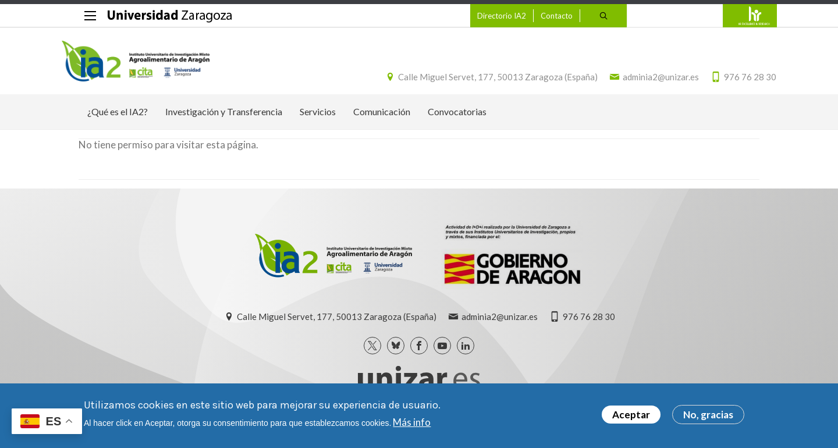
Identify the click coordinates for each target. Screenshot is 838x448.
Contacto (539, 15)
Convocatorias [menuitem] (457, 117)
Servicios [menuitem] (318, 117)
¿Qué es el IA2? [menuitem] (117, 117)
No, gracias (708, 414)
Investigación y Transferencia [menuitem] (223, 117)
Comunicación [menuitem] (381, 117)
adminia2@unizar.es (644, 80)
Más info (412, 422)
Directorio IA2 (484, 15)
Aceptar (631, 414)
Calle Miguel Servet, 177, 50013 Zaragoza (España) (481, 80)
